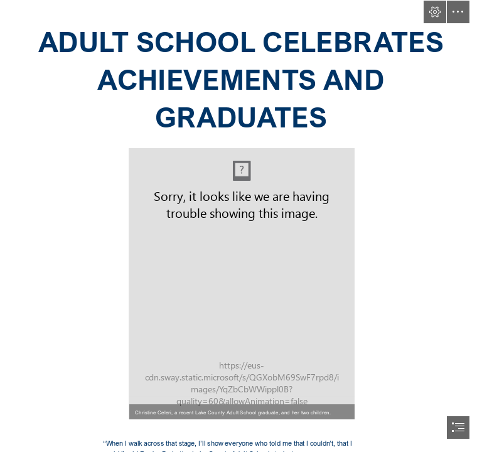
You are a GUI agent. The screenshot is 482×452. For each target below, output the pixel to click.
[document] (241, 226)
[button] (435, 12)
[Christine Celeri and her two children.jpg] (241, 283)
